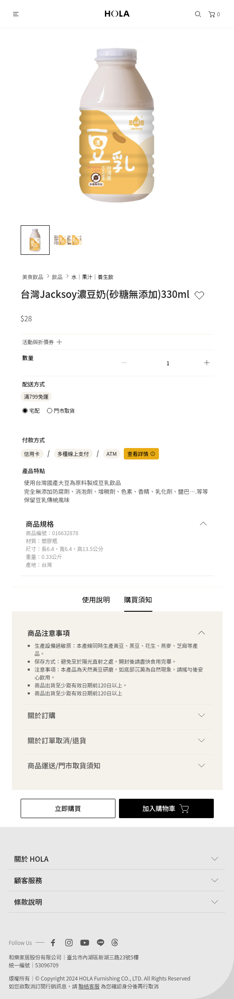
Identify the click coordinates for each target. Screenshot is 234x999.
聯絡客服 (89, 986)
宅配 (34, 410)
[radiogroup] (49, 410)
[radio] (31, 410)
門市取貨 (64, 410)
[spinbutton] (165, 362)
